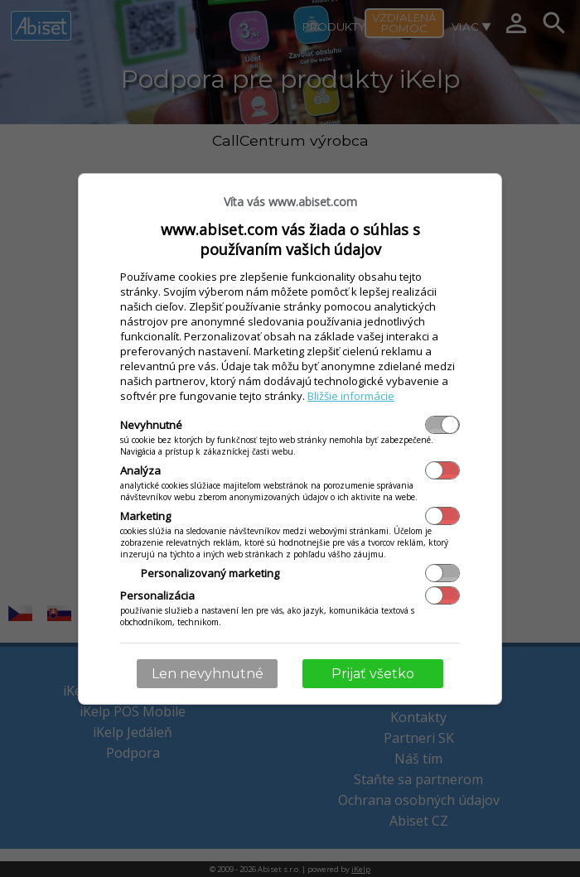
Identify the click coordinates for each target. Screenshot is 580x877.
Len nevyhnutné (207, 674)
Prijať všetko (372, 674)
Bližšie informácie (350, 395)
